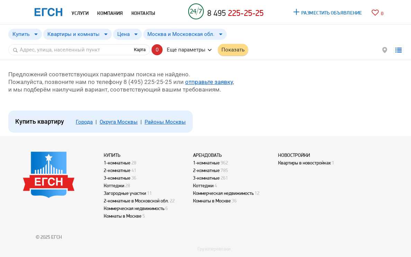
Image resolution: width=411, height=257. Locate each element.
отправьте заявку (209, 81)
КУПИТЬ (112, 155)
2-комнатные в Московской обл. (136, 200)
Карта (140, 49)
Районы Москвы (165, 122)
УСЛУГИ (80, 13)
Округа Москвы (119, 122)
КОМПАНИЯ (110, 13)
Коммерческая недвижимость (134, 208)
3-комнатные (117, 178)
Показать (233, 50)
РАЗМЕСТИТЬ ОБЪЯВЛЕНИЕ (331, 13)
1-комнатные (117, 162)
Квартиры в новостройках (304, 162)
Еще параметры (186, 50)
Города (84, 122)
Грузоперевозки (214, 248)
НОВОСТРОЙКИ (294, 155)
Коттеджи (114, 185)
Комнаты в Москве (122, 216)
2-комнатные (117, 170)
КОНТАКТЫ (143, 13)
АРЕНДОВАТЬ (207, 155)
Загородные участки (125, 193)
